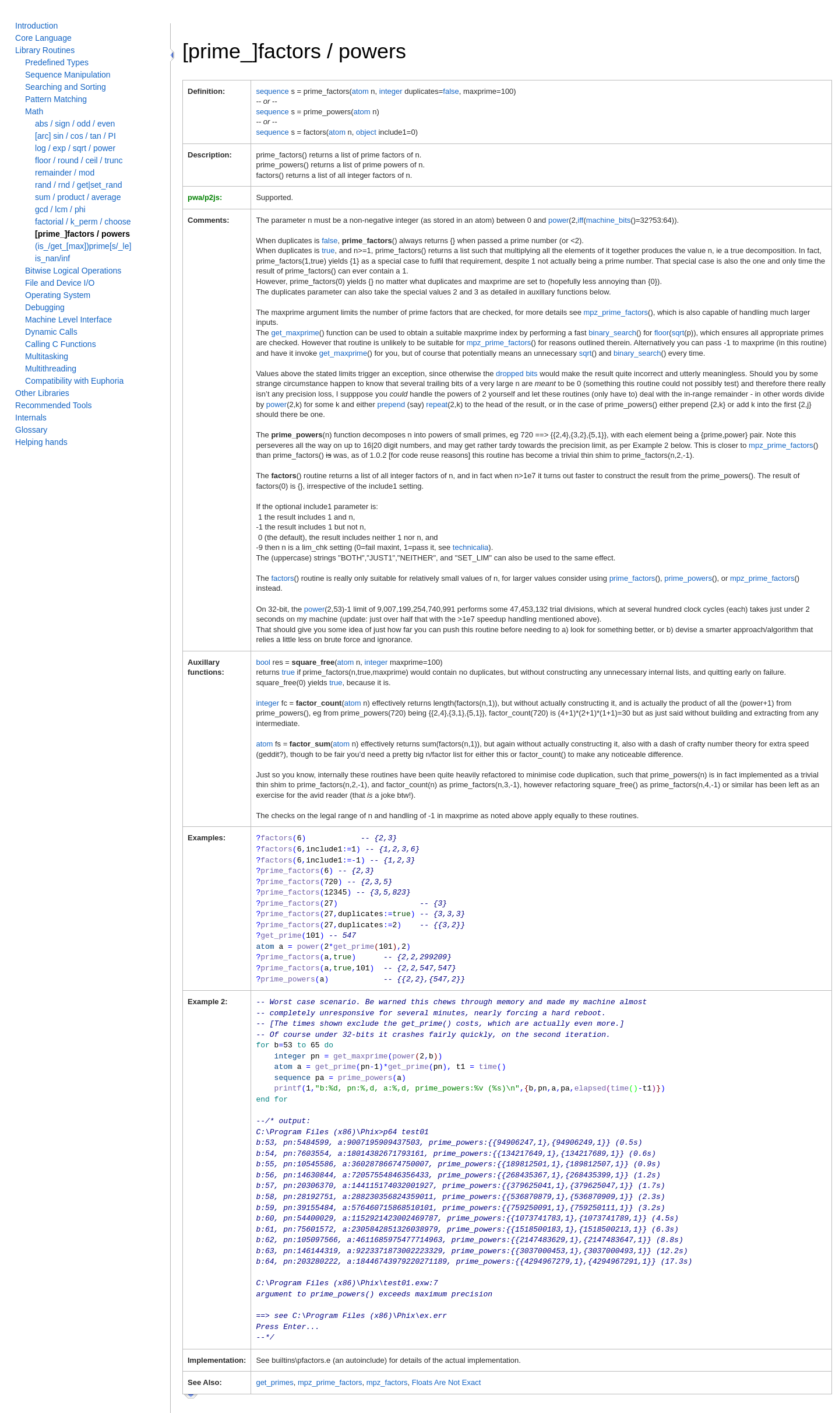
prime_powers (688, 578)
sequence (272, 91)
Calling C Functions (60, 344)
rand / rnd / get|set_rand (78, 185)
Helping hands (41, 442)
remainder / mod (64, 172)
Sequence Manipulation (68, 74)
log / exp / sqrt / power (75, 148)
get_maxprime (295, 332)
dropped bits (517, 373)
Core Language (43, 38)
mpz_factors (387, 1355)
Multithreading (50, 368)
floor (661, 332)
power (558, 220)
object (366, 132)
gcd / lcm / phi (60, 209)
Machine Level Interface (68, 319)
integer (391, 91)
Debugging (45, 307)
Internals (31, 417)
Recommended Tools (53, 405)
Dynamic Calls (51, 331)
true (328, 250)
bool (263, 662)
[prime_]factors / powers (82, 234)
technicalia (470, 547)
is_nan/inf (52, 258)
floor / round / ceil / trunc (79, 160)
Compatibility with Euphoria (74, 380)
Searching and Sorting (65, 87)
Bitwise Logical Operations (73, 270)
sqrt (678, 332)
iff (581, 220)
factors (282, 578)
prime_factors (632, 578)
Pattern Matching (56, 99)
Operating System (57, 295)
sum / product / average (78, 197)
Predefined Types (57, 62)
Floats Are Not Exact (446, 1355)
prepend (392, 404)
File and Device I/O (59, 282)
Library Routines (45, 50)
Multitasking (46, 356)
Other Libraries (42, 393)
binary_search (612, 332)
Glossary (31, 429)
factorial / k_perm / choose (83, 221)
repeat (436, 404)
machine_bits (608, 220)
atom (360, 91)
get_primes (274, 1355)
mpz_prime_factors (616, 312)
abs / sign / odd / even (75, 123)
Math (34, 111)
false (451, 91)
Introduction (36, 25)
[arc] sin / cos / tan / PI (75, 136)
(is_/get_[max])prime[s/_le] (83, 246)
